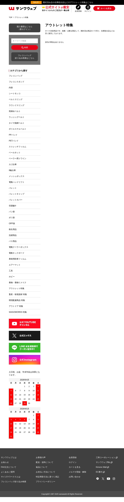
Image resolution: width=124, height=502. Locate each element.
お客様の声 (41, 462)
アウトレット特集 (21, 22)
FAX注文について (8, 472)
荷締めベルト (14, 116)
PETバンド (13, 146)
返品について (41, 472)
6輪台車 (12, 175)
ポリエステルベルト (17, 134)
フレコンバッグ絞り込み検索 (13, 486)
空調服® (12, 211)
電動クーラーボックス (18, 252)
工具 (11, 276)
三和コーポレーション (107, 462)
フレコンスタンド (16, 87)
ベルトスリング (15, 104)
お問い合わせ (74, 482)
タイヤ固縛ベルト (16, 128)
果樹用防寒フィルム (17, 264)
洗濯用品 (13, 240)
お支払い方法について (45, 477)
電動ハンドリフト (16, 187)
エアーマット (14, 270)
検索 (24, 52)
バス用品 (13, 246)
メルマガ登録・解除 (77, 477)
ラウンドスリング (16, 110)
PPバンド (13, 140)
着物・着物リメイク (17, 287)
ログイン (73, 467)
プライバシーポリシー (45, 486)
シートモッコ (14, 98)
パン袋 (12, 217)
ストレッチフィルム (17, 152)
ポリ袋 (12, 222)
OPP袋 (12, 228)
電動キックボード (16, 258)
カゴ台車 (13, 169)
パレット (13, 193)
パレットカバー (15, 205)
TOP (10, 22)
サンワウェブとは (8, 462)
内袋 (11, 93)
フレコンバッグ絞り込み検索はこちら (24, 61)
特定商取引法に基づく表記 (47, 482)
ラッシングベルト (16, 122)
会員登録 (73, 462)
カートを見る (74, 472)
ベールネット (14, 157)
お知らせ (5, 467)
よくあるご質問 (8, 477)
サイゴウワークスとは (10, 482)
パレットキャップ (16, 199)
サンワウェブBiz (104, 467)
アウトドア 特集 (16, 311)
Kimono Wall (102, 472)
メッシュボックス (16, 181)
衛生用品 (13, 234)
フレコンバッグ (15, 81)
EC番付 (100, 477)
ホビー (12, 282)
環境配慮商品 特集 (17, 305)
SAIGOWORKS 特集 (18, 317)
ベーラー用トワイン (17, 163)
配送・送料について (44, 467)
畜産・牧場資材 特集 (18, 299)
